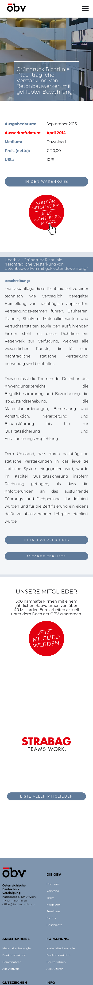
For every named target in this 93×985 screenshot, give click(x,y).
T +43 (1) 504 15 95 (14, 900)
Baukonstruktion (14, 955)
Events (51, 918)
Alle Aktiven (10, 968)
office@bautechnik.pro (18, 904)
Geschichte (54, 925)
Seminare (53, 911)
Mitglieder (53, 904)
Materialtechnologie (16, 948)
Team (50, 897)
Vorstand (52, 891)
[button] (85, 9)
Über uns (52, 884)
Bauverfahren (12, 962)
